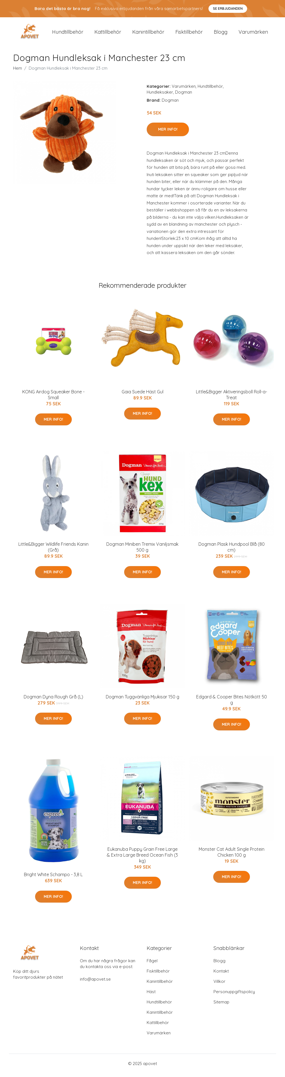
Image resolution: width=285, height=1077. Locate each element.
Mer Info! (168, 133)
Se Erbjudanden (228, 8)
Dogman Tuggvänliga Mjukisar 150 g (142, 700)
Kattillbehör (107, 34)
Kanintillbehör (148, 34)
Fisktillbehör (189, 34)
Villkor (219, 985)
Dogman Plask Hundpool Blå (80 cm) (231, 551)
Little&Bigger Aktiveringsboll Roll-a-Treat (231, 398)
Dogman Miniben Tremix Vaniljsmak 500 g (142, 551)
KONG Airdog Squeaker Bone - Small (53, 398)
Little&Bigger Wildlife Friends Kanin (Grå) (53, 551)
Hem (17, 72)
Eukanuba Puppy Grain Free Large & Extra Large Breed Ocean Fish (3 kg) (142, 859)
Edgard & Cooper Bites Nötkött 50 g (231, 703)
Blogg (220, 34)
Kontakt (221, 975)
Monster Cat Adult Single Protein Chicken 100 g (231, 856)
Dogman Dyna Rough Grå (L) (53, 700)
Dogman (183, 96)
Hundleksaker (160, 96)
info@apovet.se (95, 983)
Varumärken (253, 34)
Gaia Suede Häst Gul (142, 395)
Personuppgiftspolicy (234, 995)
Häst (151, 995)
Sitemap (221, 1005)
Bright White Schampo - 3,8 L (53, 878)
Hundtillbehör (67, 34)
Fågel (152, 964)
